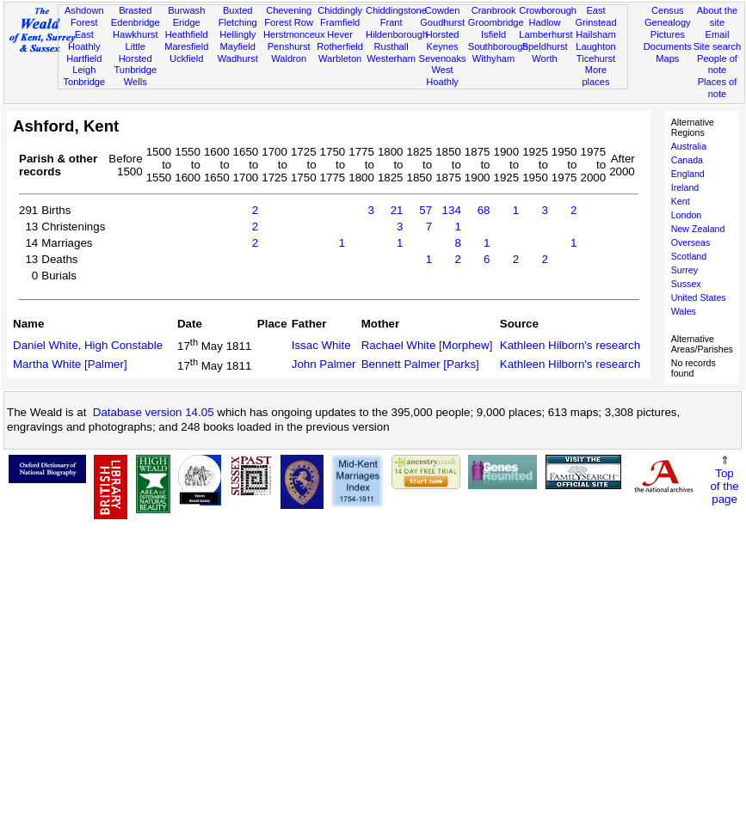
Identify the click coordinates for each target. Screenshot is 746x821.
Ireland (685, 187)
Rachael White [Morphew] (427, 345)
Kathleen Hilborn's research (570, 345)
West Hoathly (442, 75)
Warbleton (339, 58)
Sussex (686, 284)
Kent (680, 201)
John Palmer (324, 364)
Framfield (340, 22)
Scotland (688, 256)
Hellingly (237, 34)
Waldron (288, 58)
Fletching (238, 22)
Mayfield (238, 46)
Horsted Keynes (442, 40)
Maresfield (186, 46)
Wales (683, 311)
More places (595, 75)
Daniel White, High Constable (88, 345)
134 (451, 210)
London (686, 215)
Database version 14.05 (153, 412)
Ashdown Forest (84, 16)
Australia (688, 146)
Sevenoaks (442, 58)
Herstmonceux (294, 34)
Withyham (493, 58)
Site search (718, 46)
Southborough (498, 46)
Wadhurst (238, 58)
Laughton (595, 46)
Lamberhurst (545, 34)
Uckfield (187, 58)
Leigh (84, 69)
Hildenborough (397, 34)
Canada (687, 160)
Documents (668, 46)
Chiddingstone (396, 10)
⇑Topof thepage (724, 479)
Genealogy (667, 22)
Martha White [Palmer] (70, 364)
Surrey (684, 270)
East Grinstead (595, 16)
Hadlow (545, 22)
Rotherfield (340, 46)
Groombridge (496, 22)
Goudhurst (442, 22)
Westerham (391, 58)
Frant (391, 22)
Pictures (667, 34)
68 (484, 210)
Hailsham (595, 34)
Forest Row (288, 22)
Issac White (321, 345)
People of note (717, 64)
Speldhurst (544, 46)
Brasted (135, 10)
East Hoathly (84, 40)
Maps (667, 58)
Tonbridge (84, 82)
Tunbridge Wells (135, 75)
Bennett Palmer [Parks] (420, 364)
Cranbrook (494, 10)
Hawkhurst (135, 34)
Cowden (442, 10)
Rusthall (391, 46)
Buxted (238, 10)
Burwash (186, 10)
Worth (544, 58)
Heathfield (186, 34)
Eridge (186, 22)
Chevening (288, 10)
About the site (717, 16)
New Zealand (698, 229)
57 (425, 210)
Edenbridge (135, 22)
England (688, 173)
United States (698, 297)
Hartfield (84, 58)
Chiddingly (340, 10)
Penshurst (289, 46)
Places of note (717, 88)
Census (667, 10)
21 (397, 210)
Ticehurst (595, 58)
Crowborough (547, 10)
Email (718, 34)
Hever (340, 34)
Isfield (493, 34)
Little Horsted (135, 52)
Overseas (691, 242)
